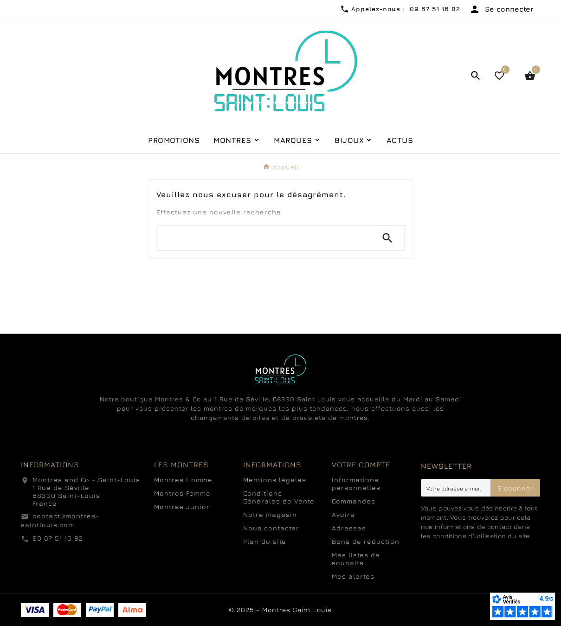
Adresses (349, 528)
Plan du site (264, 541)
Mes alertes (353, 576)
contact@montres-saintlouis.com (60, 520)
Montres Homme (183, 480)
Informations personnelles (356, 483)
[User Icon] (501, 9)
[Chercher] (264, 238)
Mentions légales (274, 480)
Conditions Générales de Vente (279, 497)
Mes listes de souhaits (356, 559)
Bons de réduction (366, 541)
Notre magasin (270, 514)
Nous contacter (271, 528)
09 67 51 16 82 (57, 538)
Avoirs (343, 514)
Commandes (353, 501)
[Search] (387, 238)
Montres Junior (182, 506)
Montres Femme (182, 493)
